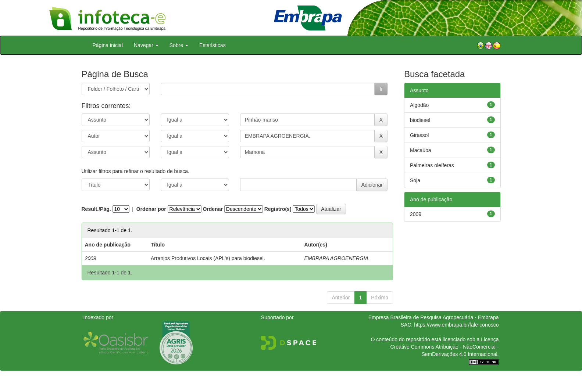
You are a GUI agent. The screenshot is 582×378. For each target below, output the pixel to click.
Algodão (419, 105)
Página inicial (108, 45)
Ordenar (212, 209)
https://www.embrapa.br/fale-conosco (456, 325)
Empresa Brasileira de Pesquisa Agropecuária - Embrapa (433, 317)
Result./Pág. (96, 209)
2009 (415, 214)
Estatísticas (212, 45)
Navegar (146, 45)
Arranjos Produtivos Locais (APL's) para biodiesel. (208, 258)
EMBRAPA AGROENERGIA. (337, 258)
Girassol (419, 135)
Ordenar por (151, 209)
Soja (415, 180)
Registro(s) (278, 209)
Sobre (178, 45)
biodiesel (420, 120)
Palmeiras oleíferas (432, 165)
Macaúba (420, 150)
